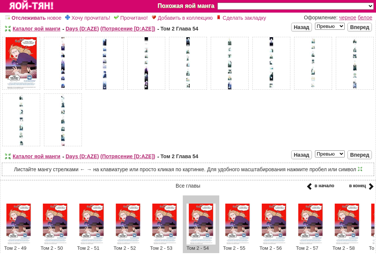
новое (33, 18)
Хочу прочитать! (87, 18)
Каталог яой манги (36, 29)
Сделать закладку (241, 18)
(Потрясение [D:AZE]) (128, 29)
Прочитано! (131, 18)
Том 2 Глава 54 (179, 29)
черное (347, 17)
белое (365, 17)
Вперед (359, 27)
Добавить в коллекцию (182, 18)
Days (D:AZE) (82, 29)
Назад (301, 27)
